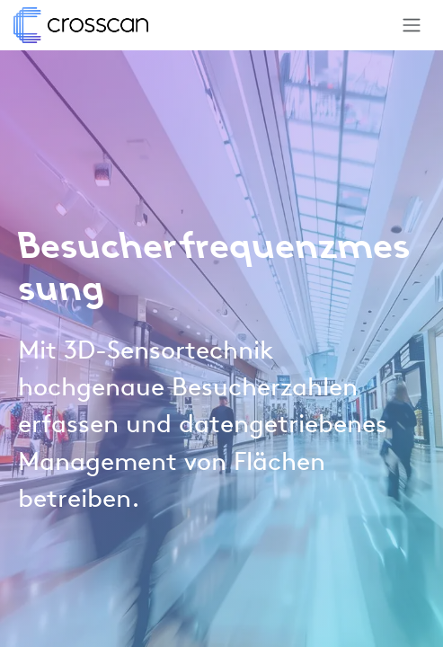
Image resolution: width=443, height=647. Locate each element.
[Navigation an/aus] (412, 25)
